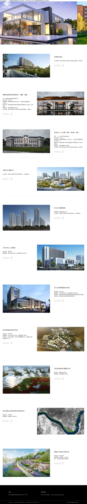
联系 (77, 2)
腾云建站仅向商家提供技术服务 (72, 502)
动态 (69, 2)
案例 (61, 2)
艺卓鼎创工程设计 (50, 2)
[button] (85, 23)
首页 (39, 2)
